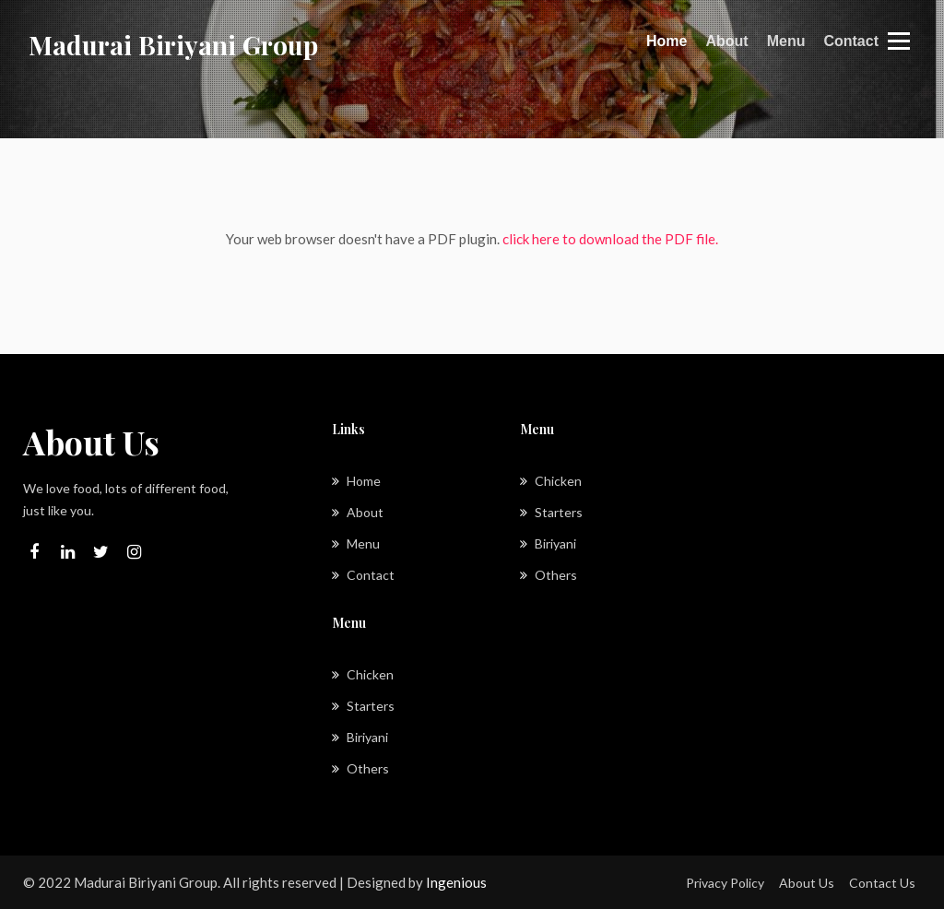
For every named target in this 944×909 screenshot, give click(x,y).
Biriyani (548, 543)
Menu (786, 41)
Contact (851, 41)
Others (548, 575)
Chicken (551, 481)
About (726, 41)
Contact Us (882, 883)
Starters (551, 512)
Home (666, 39)
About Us (806, 883)
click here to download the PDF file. (610, 238)
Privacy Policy (725, 883)
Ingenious (456, 882)
